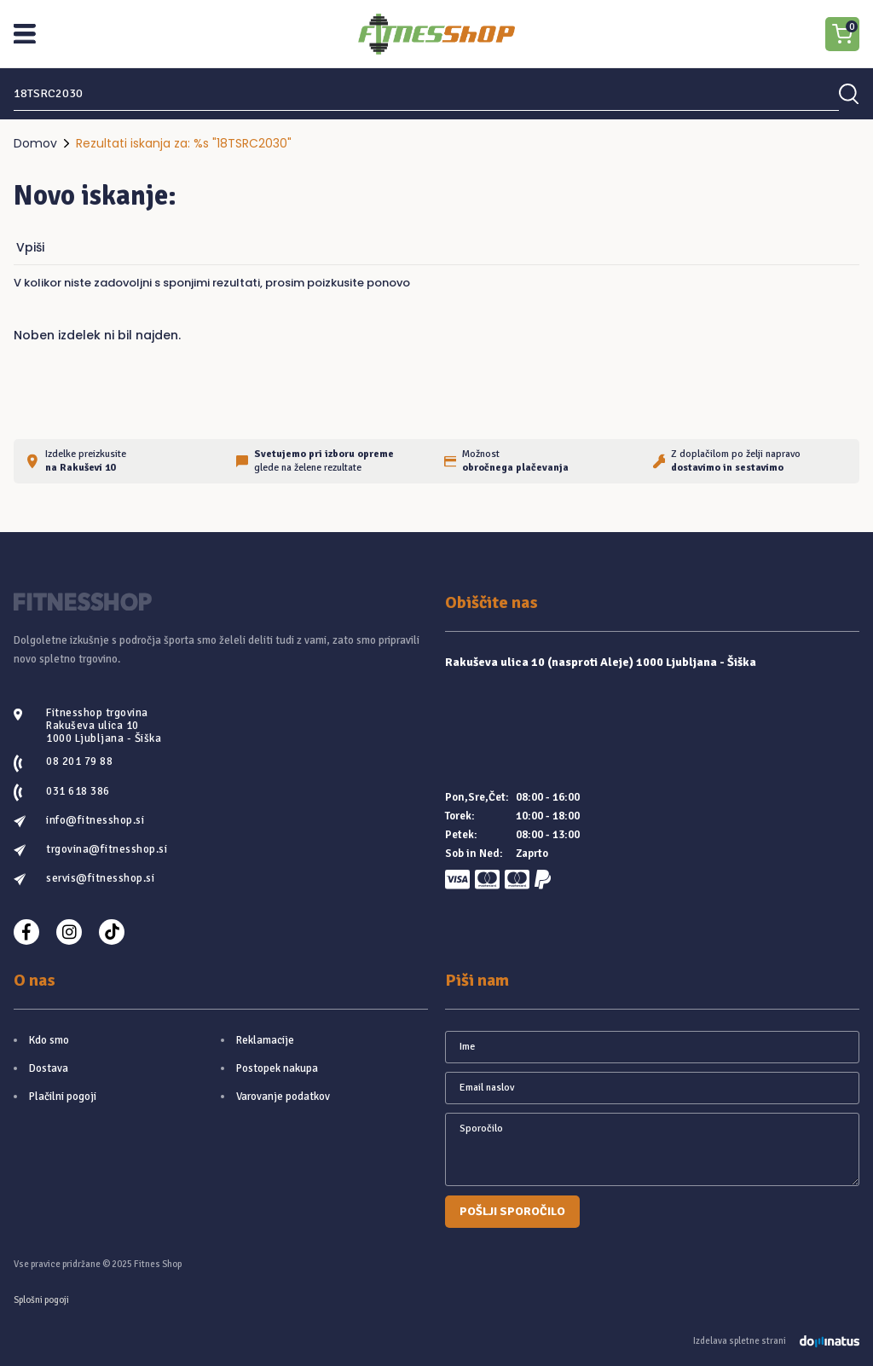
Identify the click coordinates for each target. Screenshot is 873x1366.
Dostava (48, 1068)
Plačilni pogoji (62, 1096)
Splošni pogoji (41, 1299)
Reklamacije (265, 1040)
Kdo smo (49, 1040)
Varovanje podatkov (283, 1096)
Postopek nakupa (277, 1068)
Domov (35, 143)
